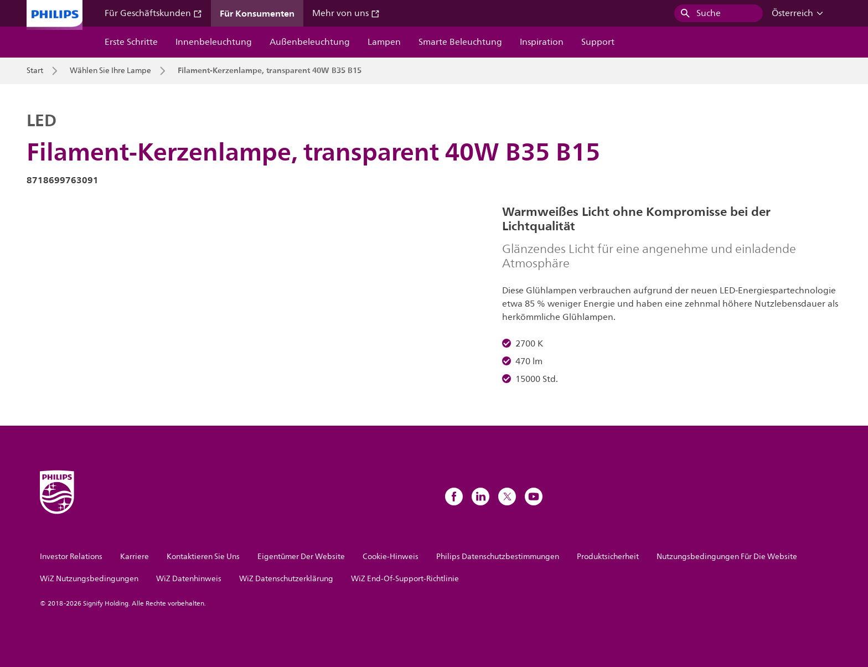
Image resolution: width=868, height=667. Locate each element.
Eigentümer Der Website (301, 556)
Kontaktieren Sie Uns (203, 556)
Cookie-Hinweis (390, 556)
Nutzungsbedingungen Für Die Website (727, 556)
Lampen (384, 42)
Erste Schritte (131, 42)
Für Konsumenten (257, 13)
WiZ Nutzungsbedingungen (89, 578)
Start (35, 71)
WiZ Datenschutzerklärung (286, 578)
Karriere (134, 556)
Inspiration (542, 42)
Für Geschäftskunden (153, 13)
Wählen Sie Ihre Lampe (110, 71)
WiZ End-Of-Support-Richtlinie (405, 578)
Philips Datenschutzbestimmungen (497, 556)
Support (597, 42)
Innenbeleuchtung (213, 42)
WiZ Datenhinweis (188, 578)
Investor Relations (71, 556)
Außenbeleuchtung (310, 42)
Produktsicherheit (608, 556)
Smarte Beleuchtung (460, 42)
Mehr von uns (346, 13)
